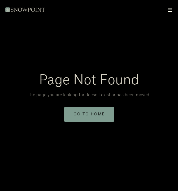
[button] (170, 10)
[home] (25, 7)
